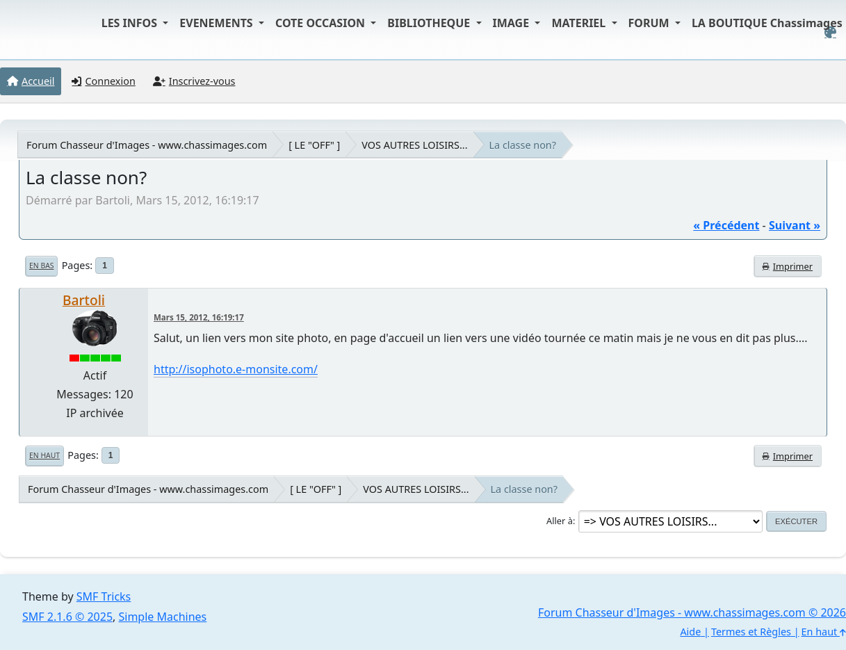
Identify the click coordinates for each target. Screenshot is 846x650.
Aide (690, 631)
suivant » (794, 225)
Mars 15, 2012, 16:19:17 (199, 317)
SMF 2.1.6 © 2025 (67, 616)
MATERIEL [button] (579, 23)
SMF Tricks (103, 596)
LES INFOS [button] (131, 23)
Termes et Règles (751, 631)
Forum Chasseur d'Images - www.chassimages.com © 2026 (692, 612)
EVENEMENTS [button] (217, 23)
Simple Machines (163, 616)
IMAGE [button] (512, 23)
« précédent (726, 225)
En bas (41, 265)
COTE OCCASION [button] (321, 23)
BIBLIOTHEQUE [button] (430, 23)
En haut (44, 455)
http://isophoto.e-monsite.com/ (236, 369)
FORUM (650, 23)
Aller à (559, 520)
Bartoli (84, 300)
